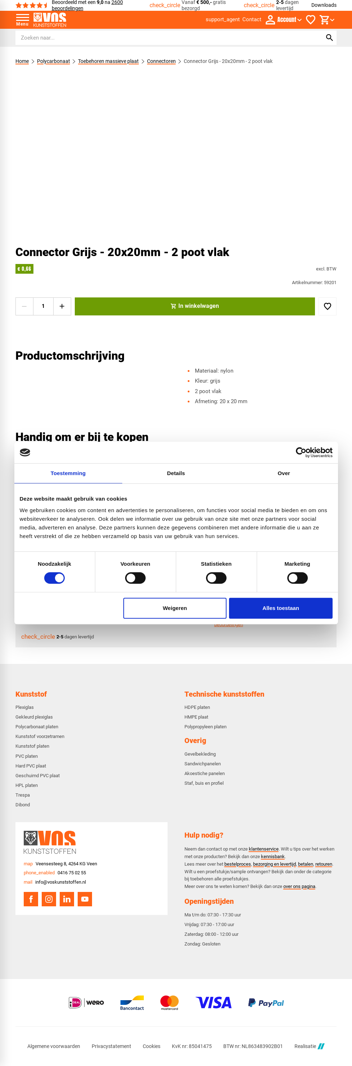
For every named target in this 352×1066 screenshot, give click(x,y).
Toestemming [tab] (68, 473)
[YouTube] (85, 899)
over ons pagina (299, 886)
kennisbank (273, 856)
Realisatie (309, 1046)
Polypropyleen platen (205, 726)
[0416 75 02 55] (55, 873)
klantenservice (264, 849)
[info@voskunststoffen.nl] (55, 882)
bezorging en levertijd (274, 864)
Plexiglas (24, 707)
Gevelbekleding (200, 754)
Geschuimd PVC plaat (37, 775)
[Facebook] (31, 899)
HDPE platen (197, 707)
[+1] (62, 306)
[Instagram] (49, 899)
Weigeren (175, 608)
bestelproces (237, 864)
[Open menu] (22, 20)
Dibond (22, 804)
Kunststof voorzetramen (39, 736)
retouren (323, 864)
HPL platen (26, 785)
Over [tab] (284, 473)
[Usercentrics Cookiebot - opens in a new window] (301, 452)
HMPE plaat (196, 717)
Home (22, 61)
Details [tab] (176, 473)
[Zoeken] (161, 38)
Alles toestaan (280, 608)
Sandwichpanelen (202, 763)
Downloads (324, 5)
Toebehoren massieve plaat (108, 61)
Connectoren (161, 61)
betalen (305, 864)
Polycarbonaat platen (36, 726)
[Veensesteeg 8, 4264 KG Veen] (60, 864)
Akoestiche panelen (204, 773)
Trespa (22, 795)
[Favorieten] (310, 20)
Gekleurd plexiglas (34, 717)
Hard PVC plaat (30, 766)
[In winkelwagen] (195, 306)
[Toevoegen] (328, 306)
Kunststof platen (32, 746)
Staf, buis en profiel (204, 783)
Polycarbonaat (53, 61)
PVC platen (26, 756)
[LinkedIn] (67, 899)
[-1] (24, 306)
